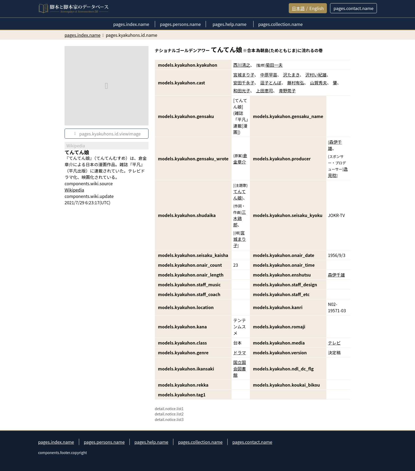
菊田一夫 (274, 65)
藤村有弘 (295, 82)
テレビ (334, 342)
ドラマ (239, 352)
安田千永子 (243, 82)
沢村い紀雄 (316, 74)
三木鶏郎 (239, 218)
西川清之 (241, 65)
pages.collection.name (200, 442)
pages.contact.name (252, 442)
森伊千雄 (336, 274)
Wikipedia (74, 190)
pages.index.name (56, 442)
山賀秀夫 (318, 82)
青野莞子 (287, 90)
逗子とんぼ (270, 82)
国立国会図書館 (239, 368)
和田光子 (241, 90)
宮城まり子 (243, 74)
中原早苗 (268, 74)
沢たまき (291, 74)
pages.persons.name (104, 442)
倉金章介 (240, 158)
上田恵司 (264, 90)
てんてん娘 (239, 194)
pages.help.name (151, 442)
